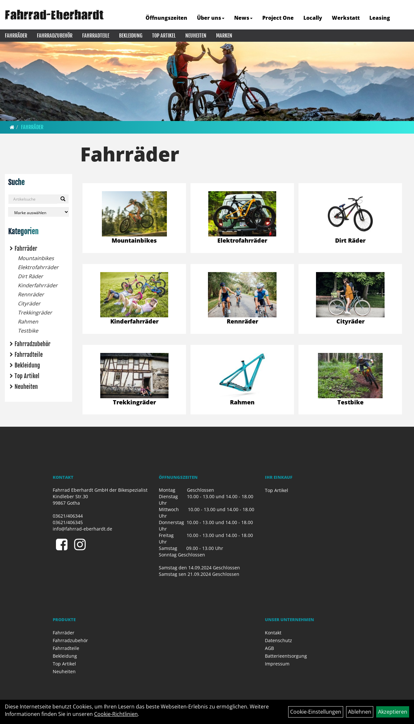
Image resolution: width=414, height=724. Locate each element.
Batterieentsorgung (286, 656)
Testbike (28, 330)
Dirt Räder (30, 276)
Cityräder (29, 303)
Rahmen (28, 321)
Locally (312, 17)
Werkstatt (346, 17)
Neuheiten (195, 35)
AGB (269, 648)
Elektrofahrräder (38, 267)
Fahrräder (16, 35)
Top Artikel (164, 35)
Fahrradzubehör (54, 35)
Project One (278, 17)
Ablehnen (359, 711)
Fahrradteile (95, 35)
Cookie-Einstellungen (315, 711)
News (243, 17)
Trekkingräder (35, 312)
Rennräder (31, 294)
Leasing (379, 17)
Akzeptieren (392, 711)
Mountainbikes (36, 258)
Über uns (210, 17)
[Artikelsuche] (402, 18)
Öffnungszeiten (166, 17)
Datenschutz (278, 640)
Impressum (277, 664)
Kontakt (273, 633)
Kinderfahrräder (38, 285)
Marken (224, 35)
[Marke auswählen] (38, 212)
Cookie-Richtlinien (116, 714)
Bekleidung (130, 35)
